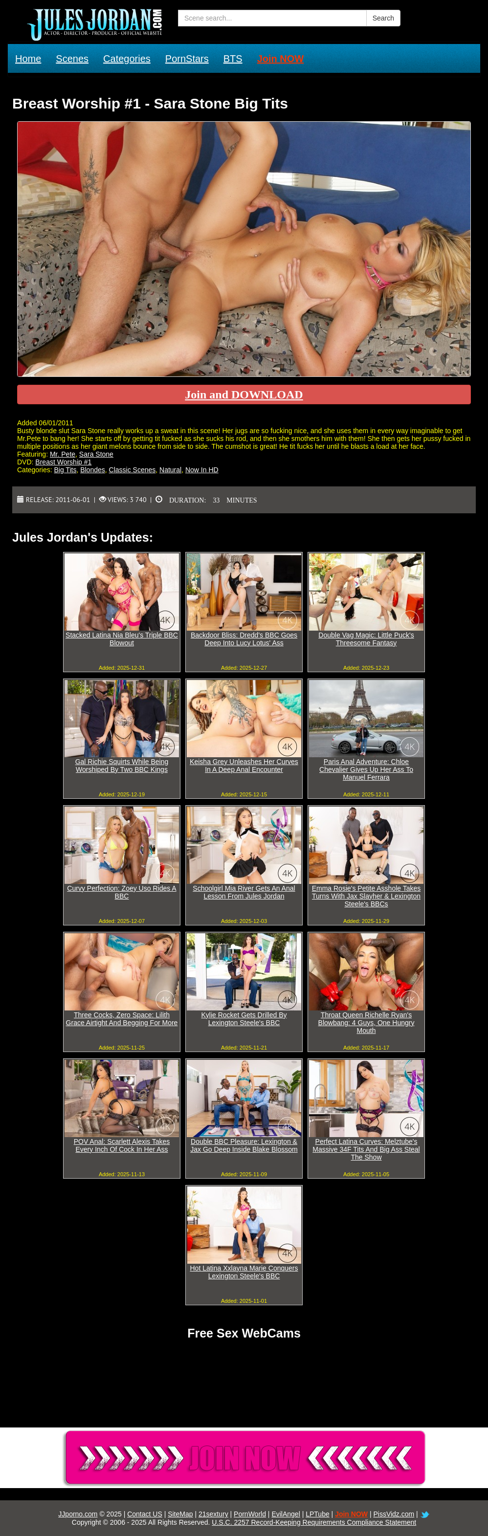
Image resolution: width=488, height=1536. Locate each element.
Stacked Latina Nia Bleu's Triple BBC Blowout (122, 639)
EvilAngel (285, 1514)
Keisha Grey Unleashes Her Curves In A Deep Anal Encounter (244, 765)
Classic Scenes (132, 470)
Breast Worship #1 (63, 462)
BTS (233, 58)
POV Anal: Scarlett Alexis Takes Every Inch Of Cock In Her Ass (122, 1145)
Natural (170, 470)
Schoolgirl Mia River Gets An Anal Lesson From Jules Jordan (244, 892)
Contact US (144, 1514)
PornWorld (250, 1514)
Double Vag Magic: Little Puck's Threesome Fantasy (366, 639)
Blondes (92, 470)
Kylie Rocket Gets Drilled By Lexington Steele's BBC (244, 1019)
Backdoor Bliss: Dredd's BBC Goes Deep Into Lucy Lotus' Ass (244, 639)
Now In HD (202, 470)
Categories (127, 58)
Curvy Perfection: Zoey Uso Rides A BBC (121, 892)
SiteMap (180, 1514)
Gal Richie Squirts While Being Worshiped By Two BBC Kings (122, 765)
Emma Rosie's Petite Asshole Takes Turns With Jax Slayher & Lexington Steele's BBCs (366, 896)
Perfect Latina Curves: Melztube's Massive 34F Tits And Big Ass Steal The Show (366, 1149)
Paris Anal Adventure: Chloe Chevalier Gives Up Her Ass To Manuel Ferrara (366, 769)
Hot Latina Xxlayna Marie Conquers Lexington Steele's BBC (244, 1272)
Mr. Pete (62, 454)
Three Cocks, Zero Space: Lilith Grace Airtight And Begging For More (122, 1019)
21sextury (213, 1514)
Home (28, 58)
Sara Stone (96, 454)
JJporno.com (77, 1514)
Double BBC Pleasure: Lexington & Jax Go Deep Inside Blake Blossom (243, 1145)
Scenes (72, 58)
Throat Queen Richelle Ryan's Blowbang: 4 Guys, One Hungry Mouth (366, 1022)
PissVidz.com (393, 1514)
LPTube (318, 1514)
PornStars (187, 58)
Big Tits (65, 470)
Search (383, 18)
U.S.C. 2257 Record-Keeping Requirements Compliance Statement (314, 1522)
